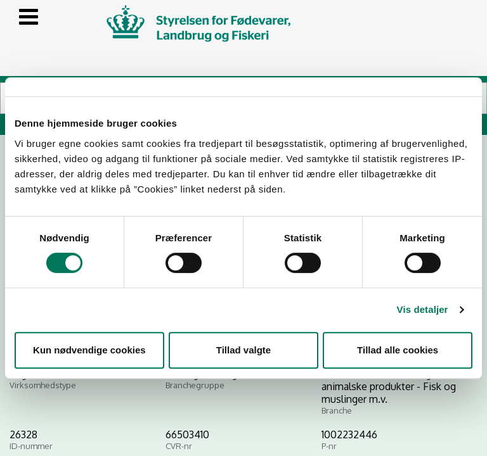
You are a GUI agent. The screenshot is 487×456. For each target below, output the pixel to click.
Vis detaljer (422, 309)
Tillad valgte (243, 350)
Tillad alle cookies (397, 350)
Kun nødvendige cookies (89, 350)
